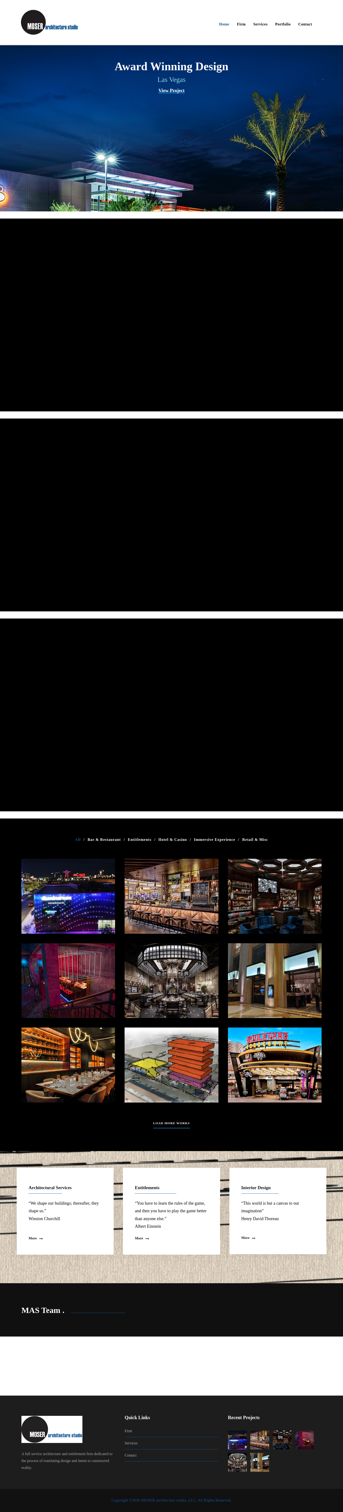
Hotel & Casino (172, 840)
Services (260, 24)
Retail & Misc (255, 840)
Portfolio (283, 24)
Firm (241, 24)
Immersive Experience (214, 840)
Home (224, 24)
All (78, 840)
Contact (305, 24)
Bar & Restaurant (104, 840)
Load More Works (171, 1123)
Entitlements (139, 840)
